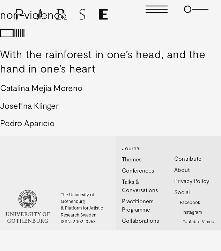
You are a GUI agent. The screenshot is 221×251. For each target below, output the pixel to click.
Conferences (138, 170)
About (182, 169)
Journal (131, 148)
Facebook (190, 202)
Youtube (191, 221)
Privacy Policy (191, 180)
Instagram (192, 212)
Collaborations (140, 220)
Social (182, 192)
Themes (131, 159)
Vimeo (208, 221)
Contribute (187, 158)
